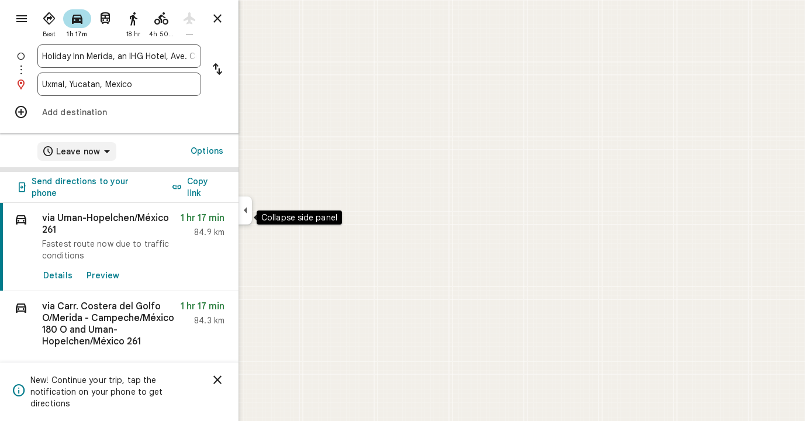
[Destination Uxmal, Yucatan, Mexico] (161, 84)
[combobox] (161, 56)
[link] (161, 247)
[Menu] (21, 19)
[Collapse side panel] (287, 210)
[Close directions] (259, 19)
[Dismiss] (260, 380)
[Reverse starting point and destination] (259, 70)
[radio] (91, 22)
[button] (161, 327)
